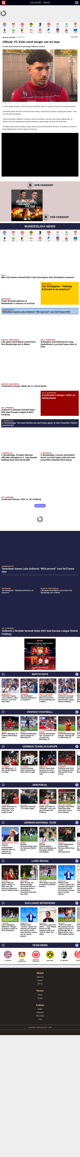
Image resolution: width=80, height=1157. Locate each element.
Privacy (39, 1112)
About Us (40, 1091)
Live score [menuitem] (35, 3)
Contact (40, 1095)
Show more (40, 592)
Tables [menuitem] (46, 3)
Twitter (40, 1124)
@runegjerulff (19, 65)
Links (40, 1134)
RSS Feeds (40, 1130)
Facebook (40, 1127)
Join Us (40, 1098)
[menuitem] (5, 3)
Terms (40, 1109)
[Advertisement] (40, 34)
